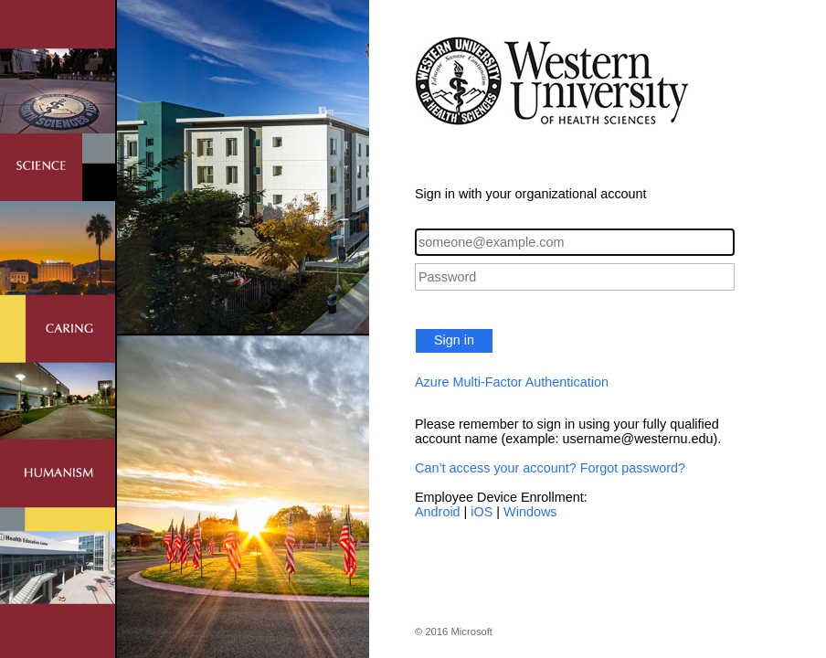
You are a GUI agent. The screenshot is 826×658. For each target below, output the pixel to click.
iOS (481, 511)
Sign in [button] (454, 340)
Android (438, 511)
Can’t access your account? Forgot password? (550, 468)
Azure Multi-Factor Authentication (512, 382)
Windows (529, 511)
